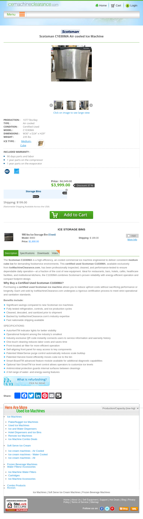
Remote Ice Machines (20, 435)
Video (55, 253)
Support (104, 499)
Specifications (27, 253)
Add (131, 235)
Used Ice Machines (18, 425)
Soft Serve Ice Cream (19, 445)
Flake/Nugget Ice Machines (23, 422)
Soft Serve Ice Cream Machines (64, 492)
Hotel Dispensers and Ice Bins (24, 432)
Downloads (43, 253)
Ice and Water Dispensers (22, 428)
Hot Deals (115, 499)
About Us (76, 499)
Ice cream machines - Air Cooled (26, 450)
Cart (116, 5)
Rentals (11, 487)
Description (11, 253)
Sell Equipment (90, 499)
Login (131, 5)
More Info (132, 239)
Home (101, 5)
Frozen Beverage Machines (22, 464)
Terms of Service (79, 502)
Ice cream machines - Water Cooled (28, 454)
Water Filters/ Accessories (21, 466)
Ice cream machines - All (21, 457)
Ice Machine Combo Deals (22, 439)
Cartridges (14, 475)
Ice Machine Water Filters (22, 472)
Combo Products (16, 485)
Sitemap (94, 502)
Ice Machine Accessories (21, 478)
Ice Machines (14, 416)
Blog (123, 499)
